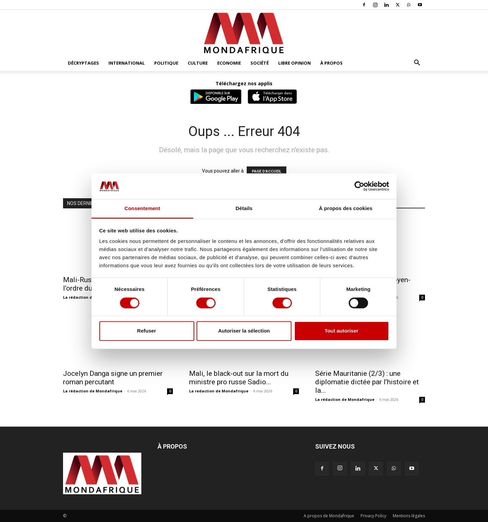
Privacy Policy (373, 516)
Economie (229, 63)
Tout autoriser (342, 331)
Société (259, 63)
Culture (198, 63)
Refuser (146, 331)
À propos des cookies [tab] (345, 208)
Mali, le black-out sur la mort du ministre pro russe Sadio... (238, 377)
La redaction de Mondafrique (218, 390)
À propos (331, 63)
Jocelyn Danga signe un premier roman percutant (113, 377)
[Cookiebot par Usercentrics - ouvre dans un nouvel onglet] (359, 186)
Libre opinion (294, 63)
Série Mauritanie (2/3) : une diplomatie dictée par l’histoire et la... (367, 381)
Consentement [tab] (142, 208)
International (126, 63)
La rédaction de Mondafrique (92, 390)
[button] (417, 63)
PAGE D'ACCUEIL (266, 171)
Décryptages (83, 63)
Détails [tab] (244, 208)
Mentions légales (409, 516)
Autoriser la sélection (244, 331)
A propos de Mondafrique (329, 516)
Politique (166, 63)
